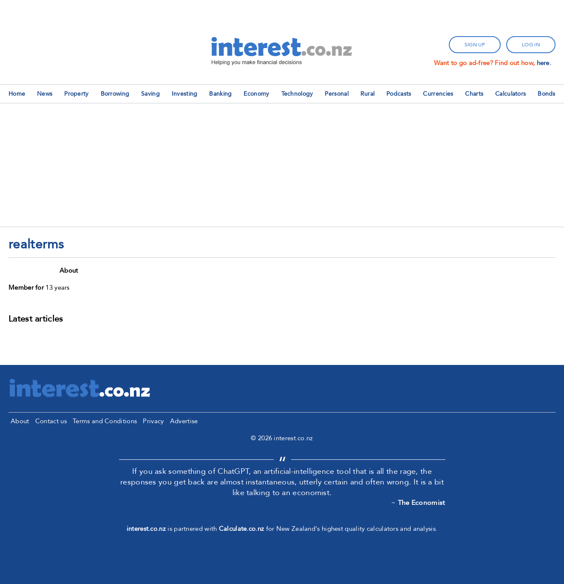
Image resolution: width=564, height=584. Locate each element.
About (20, 421)
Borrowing (115, 94)
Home (17, 94)
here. (544, 63)
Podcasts (398, 94)
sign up (475, 44)
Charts (474, 94)
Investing (185, 94)
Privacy (153, 421)
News (44, 94)
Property (76, 94)
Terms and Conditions (105, 421)
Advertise (184, 421)
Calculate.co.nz (241, 528)
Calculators (510, 94)
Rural (367, 94)
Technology (297, 94)
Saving (150, 94)
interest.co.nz (146, 528)
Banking (220, 94)
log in (531, 44)
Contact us (51, 421)
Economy (256, 94)
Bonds (546, 94)
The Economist (421, 502)
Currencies (438, 94)
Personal (336, 94)
